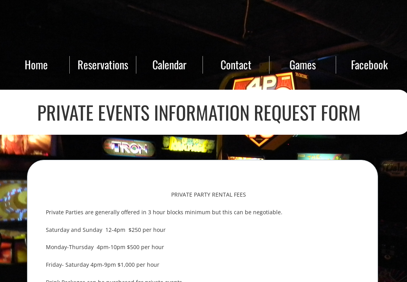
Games (302, 64)
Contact (236, 64)
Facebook (369, 64)
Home (36, 64)
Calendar (169, 64)
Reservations (103, 64)
